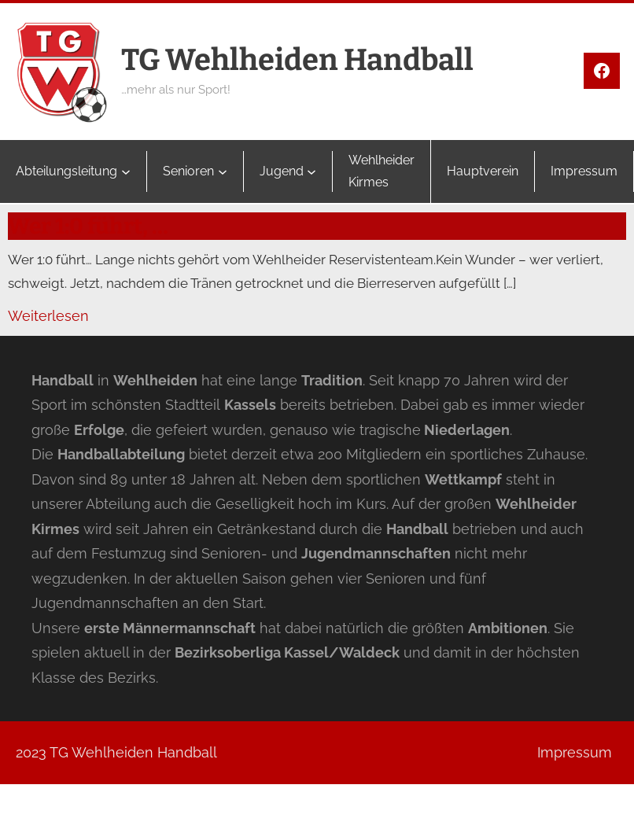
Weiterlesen (48, 316)
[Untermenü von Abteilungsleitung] (126, 171)
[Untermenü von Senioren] (222, 171)
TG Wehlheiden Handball (297, 60)
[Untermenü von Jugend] (311, 171)
